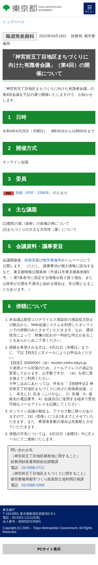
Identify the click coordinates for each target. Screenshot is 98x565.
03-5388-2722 (33, 468)
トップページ (14, 22)
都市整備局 (52, 260)
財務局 (30, 260)
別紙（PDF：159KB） (33, 193)
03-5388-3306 (33, 485)
